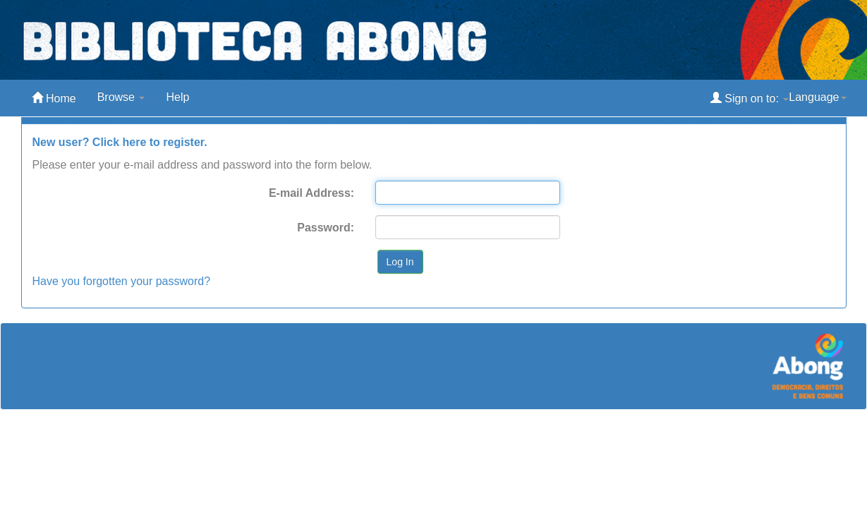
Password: (325, 228)
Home (54, 97)
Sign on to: (749, 97)
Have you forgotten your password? (121, 281)
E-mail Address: (311, 193)
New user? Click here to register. (119, 142)
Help (177, 97)
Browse (121, 97)
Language (817, 97)
